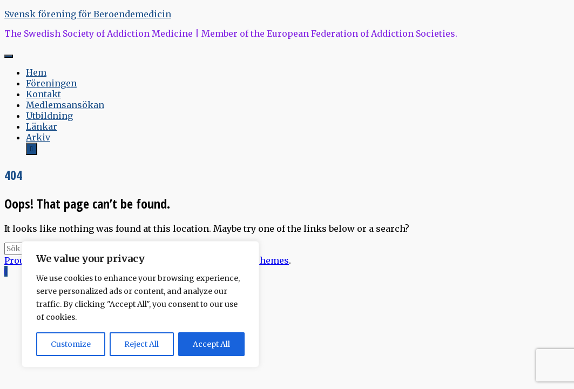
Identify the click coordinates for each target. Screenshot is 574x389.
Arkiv (38, 137)
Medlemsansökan (65, 104)
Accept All (211, 344)
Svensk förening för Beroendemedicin (87, 14)
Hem (36, 72)
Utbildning (49, 115)
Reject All (141, 344)
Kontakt (43, 94)
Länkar (41, 126)
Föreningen (51, 83)
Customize (71, 344)
